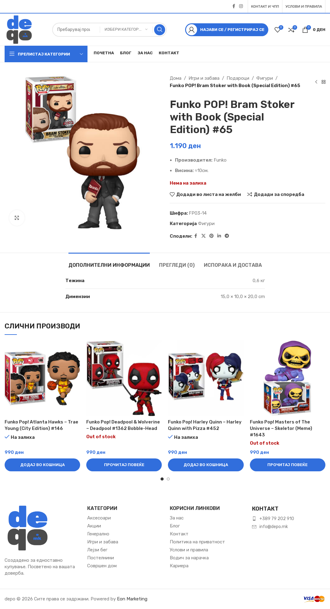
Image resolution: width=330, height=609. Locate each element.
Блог (175, 526)
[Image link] (28, 527)
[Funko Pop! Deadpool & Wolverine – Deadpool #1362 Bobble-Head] (124, 378)
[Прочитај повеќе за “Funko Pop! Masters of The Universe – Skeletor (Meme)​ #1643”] (287, 464)
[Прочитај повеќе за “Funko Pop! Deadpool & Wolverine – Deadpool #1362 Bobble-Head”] (124, 464)
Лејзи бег (97, 550)
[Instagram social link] (241, 6)
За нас (177, 518)
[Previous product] (316, 82)
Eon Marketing (132, 599)
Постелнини (100, 558)
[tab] (109, 262)
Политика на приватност (197, 542)
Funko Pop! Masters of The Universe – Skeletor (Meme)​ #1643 (281, 428)
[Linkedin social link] (219, 236)
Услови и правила (189, 550)
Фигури (264, 78)
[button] (42, 464)
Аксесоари (99, 518)
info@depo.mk (273, 526)
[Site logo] (19, 29)
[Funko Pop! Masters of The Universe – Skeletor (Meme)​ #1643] (287, 378)
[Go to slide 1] (162, 479)
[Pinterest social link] (211, 236)
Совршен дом (102, 566)
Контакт (179, 534)
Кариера (179, 566)
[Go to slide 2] (168, 479)
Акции (94, 526)
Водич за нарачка (189, 558)
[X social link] (204, 236)
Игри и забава (203, 78)
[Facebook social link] (233, 6)
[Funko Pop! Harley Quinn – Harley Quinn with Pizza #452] (205, 378)
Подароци (238, 78)
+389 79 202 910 (276, 518)
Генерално (98, 534)
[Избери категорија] (126, 29)
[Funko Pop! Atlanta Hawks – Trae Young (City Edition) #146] (42, 378)
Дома (175, 78)
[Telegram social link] (227, 236)
